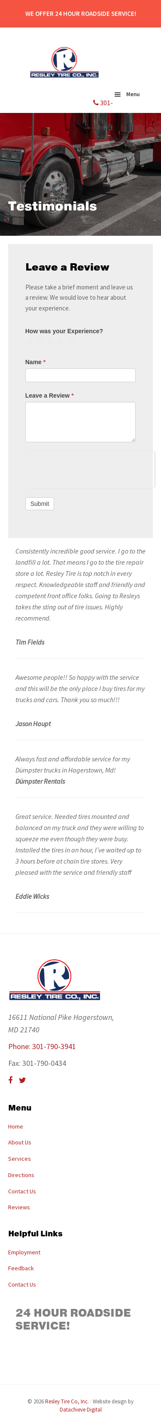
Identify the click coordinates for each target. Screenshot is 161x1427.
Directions (21, 1175)
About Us (19, 1142)
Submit (39, 503)
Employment (24, 1252)
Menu (133, 94)
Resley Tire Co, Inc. (67, 1401)
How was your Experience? (64, 331)
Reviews (19, 1207)
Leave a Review (49, 395)
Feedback (21, 1268)
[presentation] (90, 467)
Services (19, 1158)
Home (15, 1126)
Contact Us (22, 1191)
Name (35, 362)
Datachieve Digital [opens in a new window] (81, 1409)
